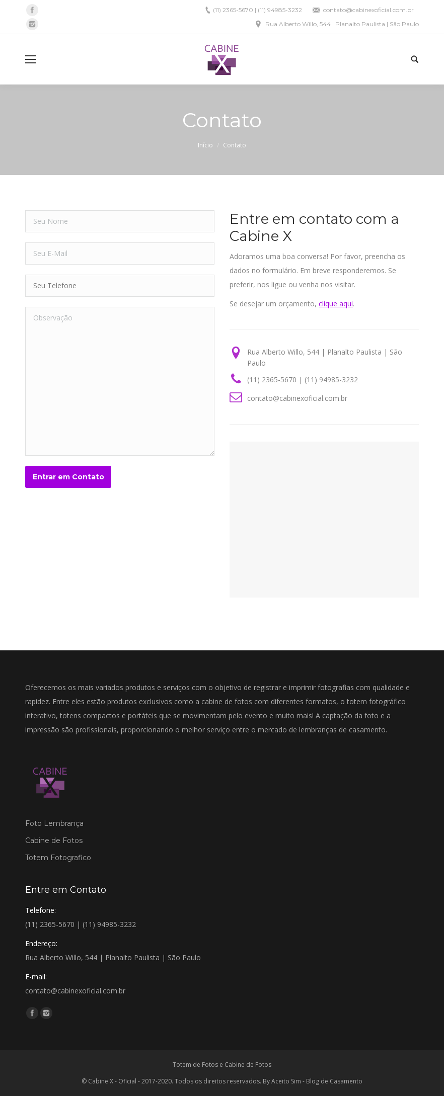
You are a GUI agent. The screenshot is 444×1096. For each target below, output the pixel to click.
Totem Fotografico (58, 857)
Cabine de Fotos (54, 840)
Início (205, 145)
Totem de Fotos (195, 1064)
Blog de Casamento (334, 1081)
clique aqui (336, 303)
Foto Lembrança (54, 823)
